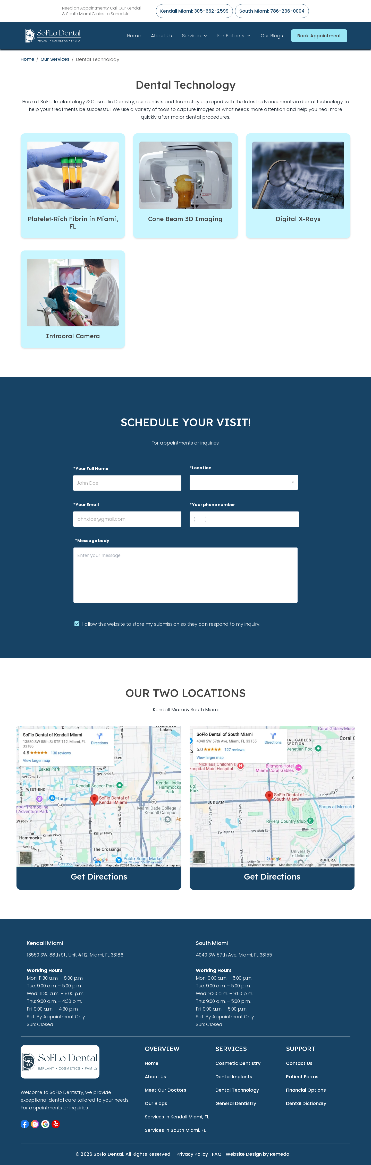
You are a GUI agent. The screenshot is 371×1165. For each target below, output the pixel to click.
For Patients (234, 35)
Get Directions (99, 876)
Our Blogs (272, 35)
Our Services (55, 59)
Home (134, 35)
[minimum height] (185, 575)
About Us (161, 35)
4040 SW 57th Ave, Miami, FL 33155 (234, 955)
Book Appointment (319, 35)
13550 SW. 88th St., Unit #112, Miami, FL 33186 (75, 955)
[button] (244, 482)
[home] (53, 35)
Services (195, 35)
